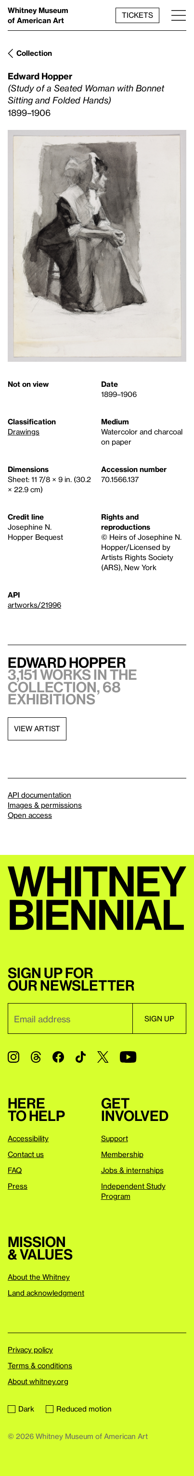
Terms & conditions (40, 1365)
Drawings (23, 431)
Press (17, 1186)
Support (114, 1138)
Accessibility (28, 1138)
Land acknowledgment (46, 1292)
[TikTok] (80, 1057)
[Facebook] (58, 1057)
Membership (122, 1154)
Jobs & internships (132, 1170)
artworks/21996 (34, 604)
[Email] (70, 1018)
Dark (21, 1408)
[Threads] (36, 1057)
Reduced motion (79, 1408)
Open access (30, 815)
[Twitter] (102, 1057)
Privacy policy (30, 1349)
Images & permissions (45, 805)
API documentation (39, 794)
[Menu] (178, 15)
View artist (37, 728)
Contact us (26, 1154)
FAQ (15, 1170)
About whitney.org (38, 1381)
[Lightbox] (97, 246)
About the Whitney (39, 1276)
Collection (34, 53)
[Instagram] (13, 1057)
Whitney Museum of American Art (38, 15)
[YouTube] (128, 1057)
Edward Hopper (40, 76)
